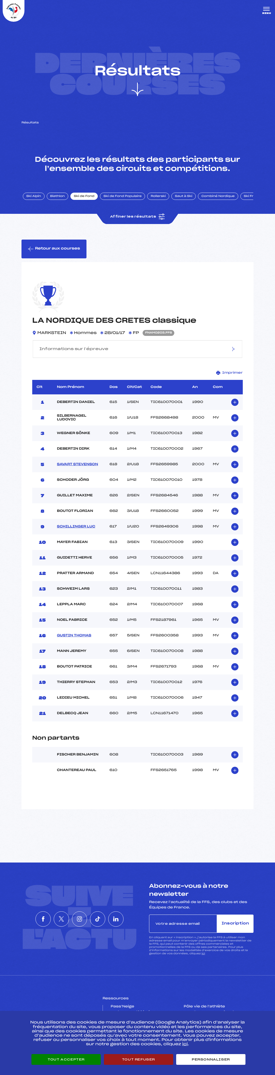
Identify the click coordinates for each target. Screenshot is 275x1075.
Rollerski (158, 196)
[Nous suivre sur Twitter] (55, 919)
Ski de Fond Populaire (123, 196)
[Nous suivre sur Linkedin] (128, 919)
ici (203, 954)
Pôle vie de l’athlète (204, 1006)
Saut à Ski (184, 196)
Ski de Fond (84, 196)
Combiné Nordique (218, 196)
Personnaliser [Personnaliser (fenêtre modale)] (211, 1059)
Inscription (235, 924)
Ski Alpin (34, 196)
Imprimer (229, 373)
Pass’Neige (122, 1006)
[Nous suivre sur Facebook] (30, 919)
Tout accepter (66, 1059)
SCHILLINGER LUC (76, 527)
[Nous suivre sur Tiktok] (104, 919)
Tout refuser (138, 1059)
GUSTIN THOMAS (74, 635)
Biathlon (57, 196)
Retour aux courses (54, 249)
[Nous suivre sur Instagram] (79, 919)
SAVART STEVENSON (77, 464)
